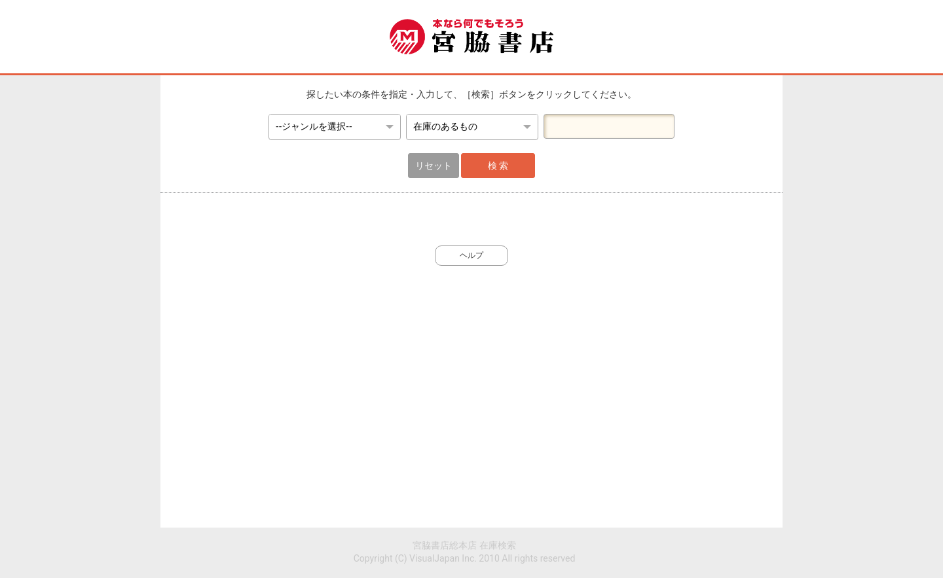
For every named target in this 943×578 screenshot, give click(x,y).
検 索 (498, 165)
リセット (433, 165)
